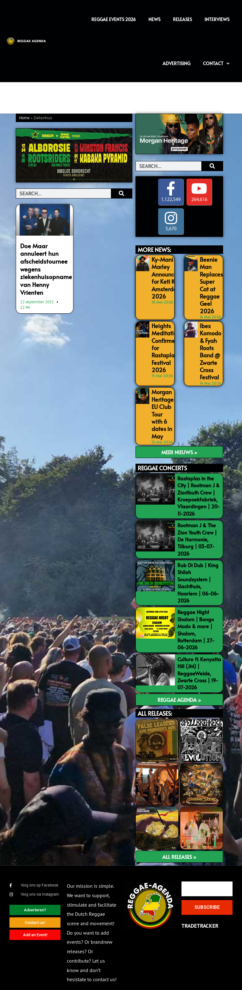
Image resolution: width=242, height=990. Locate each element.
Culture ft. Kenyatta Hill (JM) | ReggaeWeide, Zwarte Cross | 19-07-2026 (199, 662)
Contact (216, 63)
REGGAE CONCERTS (162, 457)
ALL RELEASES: (155, 703)
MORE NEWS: (154, 250)
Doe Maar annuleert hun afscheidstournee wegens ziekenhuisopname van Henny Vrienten (44, 263)
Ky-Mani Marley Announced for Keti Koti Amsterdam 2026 (165, 275)
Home (24, 118)
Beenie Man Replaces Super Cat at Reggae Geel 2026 (210, 281)
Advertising (176, 63)
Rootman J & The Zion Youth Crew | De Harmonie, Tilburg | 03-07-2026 (197, 528)
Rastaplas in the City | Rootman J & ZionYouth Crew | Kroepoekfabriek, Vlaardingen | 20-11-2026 (198, 485)
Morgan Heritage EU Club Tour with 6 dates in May (162, 404)
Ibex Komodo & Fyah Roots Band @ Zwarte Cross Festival (209, 346)
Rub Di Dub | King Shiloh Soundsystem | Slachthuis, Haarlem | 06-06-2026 (198, 572)
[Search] (121, 193)
